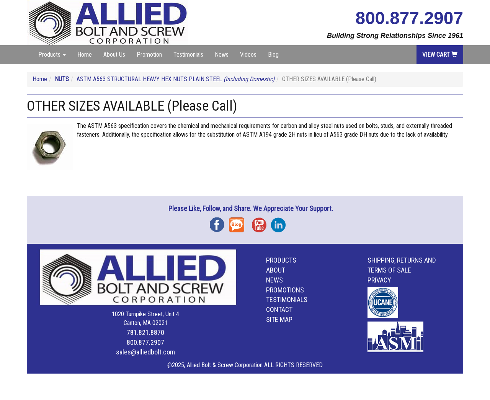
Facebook (219, 222)
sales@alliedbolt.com (145, 352)
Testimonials (188, 54)
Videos (248, 54)
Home (84, 54)
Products (281, 260)
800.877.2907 (409, 18)
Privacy (379, 280)
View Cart (439, 54)
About (275, 270)
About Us (114, 54)
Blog (273, 54)
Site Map (279, 319)
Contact (279, 309)
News (222, 54)
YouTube (261, 222)
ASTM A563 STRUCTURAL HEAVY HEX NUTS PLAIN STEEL (175, 79)
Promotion (149, 54)
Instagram (280, 222)
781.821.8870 (145, 332)
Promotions (285, 290)
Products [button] (52, 54)
